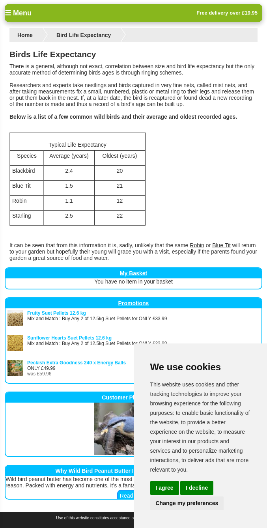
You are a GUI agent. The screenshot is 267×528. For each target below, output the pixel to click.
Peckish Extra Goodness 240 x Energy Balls (76, 363)
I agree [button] (165, 488)
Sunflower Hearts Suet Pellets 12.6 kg (69, 338)
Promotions (133, 303)
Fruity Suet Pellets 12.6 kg (56, 313)
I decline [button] (197, 488)
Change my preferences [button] (187, 503)
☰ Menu (18, 13)
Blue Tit (221, 245)
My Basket (133, 273)
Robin (197, 245)
